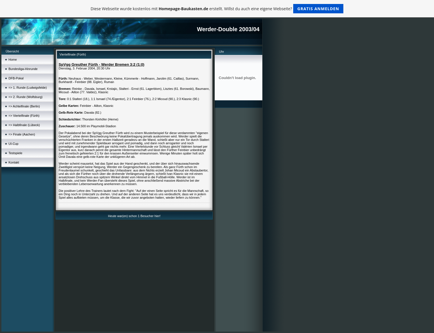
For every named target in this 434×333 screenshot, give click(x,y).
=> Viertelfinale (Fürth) (23, 115)
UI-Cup (13, 143)
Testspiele (15, 153)
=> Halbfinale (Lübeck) (24, 125)
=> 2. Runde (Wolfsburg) (25, 97)
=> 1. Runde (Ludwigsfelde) (27, 87)
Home (12, 59)
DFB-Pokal (16, 78)
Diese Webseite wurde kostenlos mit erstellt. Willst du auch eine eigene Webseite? (217, 8)
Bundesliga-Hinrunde (23, 69)
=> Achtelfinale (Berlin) (24, 106)
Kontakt (13, 162)
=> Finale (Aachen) (21, 134)
